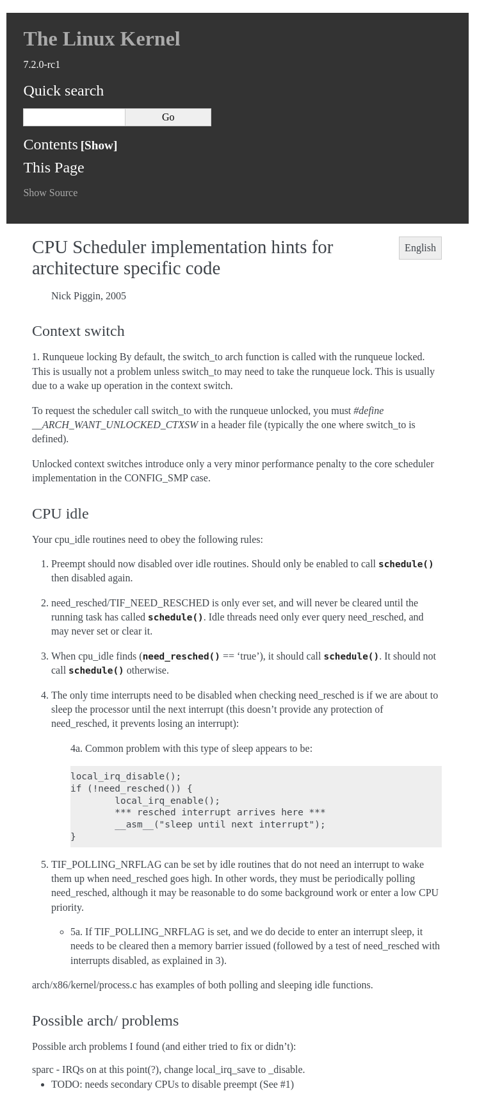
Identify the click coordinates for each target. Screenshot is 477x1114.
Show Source (50, 192)
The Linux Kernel (101, 38)
